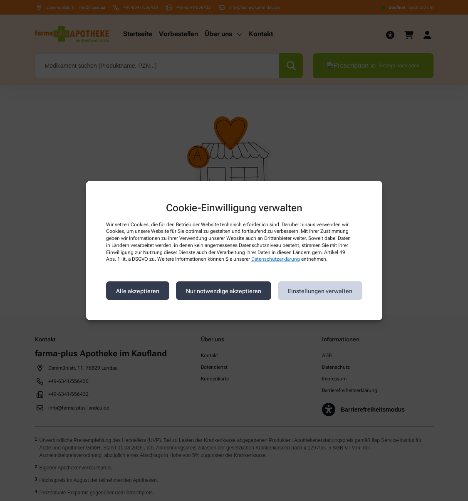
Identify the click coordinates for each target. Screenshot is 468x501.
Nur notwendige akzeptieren (223, 290)
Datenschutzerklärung (275, 259)
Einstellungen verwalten (320, 290)
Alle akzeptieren (137, 290)
